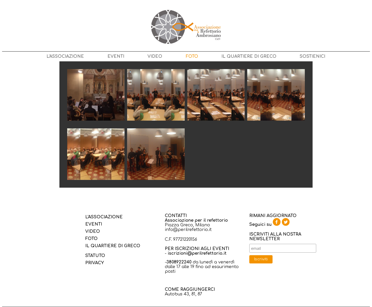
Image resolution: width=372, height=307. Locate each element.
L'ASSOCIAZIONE (65, 56)
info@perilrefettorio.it (188, 229)
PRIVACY (94, 263)
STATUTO (95, 255)
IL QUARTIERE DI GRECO (248, 56)
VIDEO (155, 56)
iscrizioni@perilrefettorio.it (197, 253)
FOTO (192, 56)
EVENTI (115, 56)
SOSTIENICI (312, 56)
